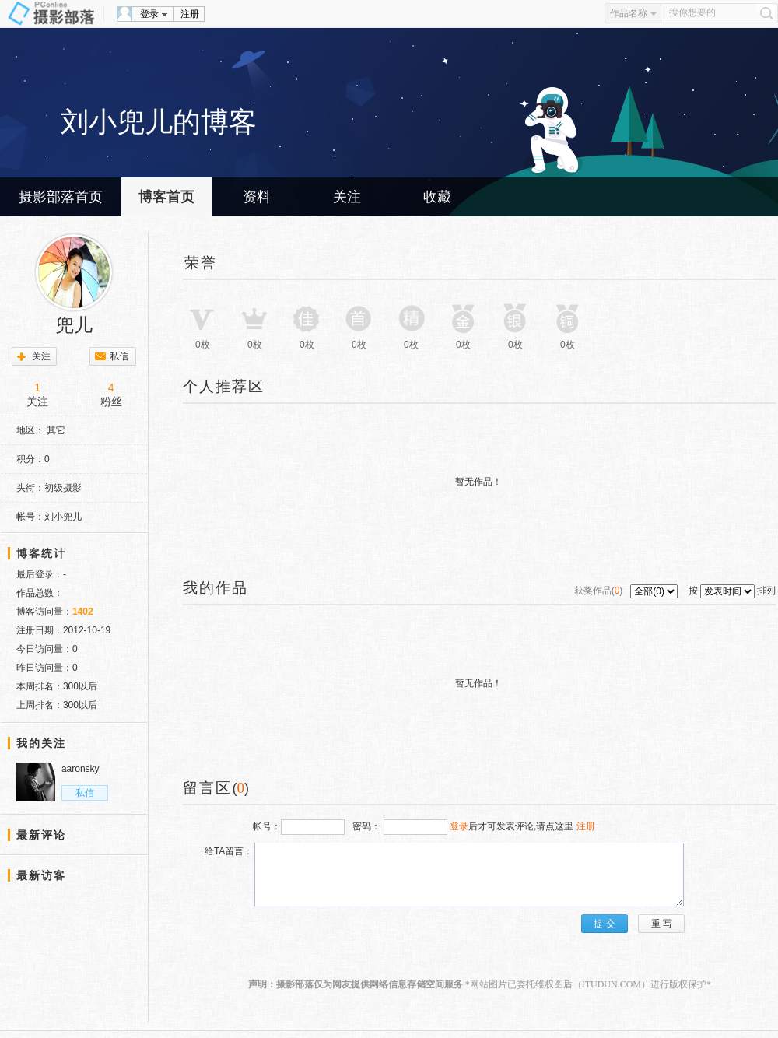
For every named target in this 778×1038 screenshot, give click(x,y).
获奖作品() (600, 590)
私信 (119, 356)
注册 (189, 14)
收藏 (437, 197)
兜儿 (74, 325)
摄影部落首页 (61, 197)
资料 (257, 197)
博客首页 (166, 197)
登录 (149, 14)
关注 (347, 197)
